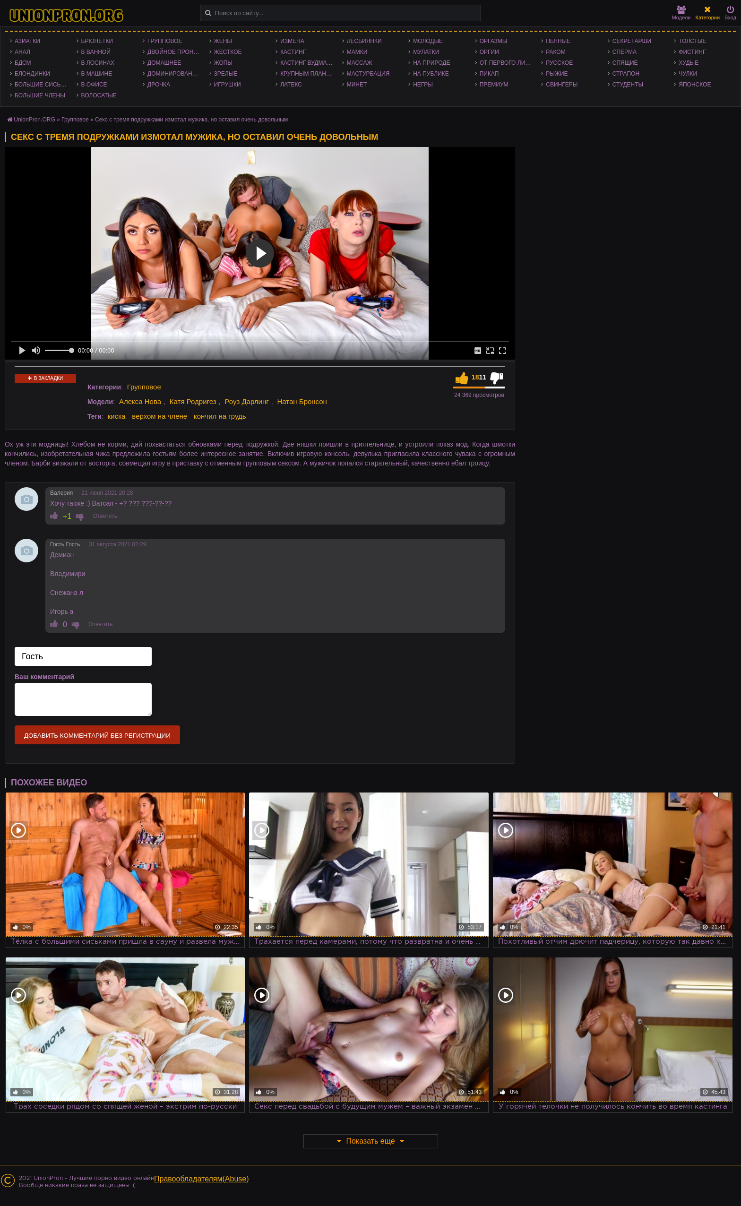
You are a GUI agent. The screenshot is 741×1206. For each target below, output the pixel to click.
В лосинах (98, 63)
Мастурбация (368, 73)
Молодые (428, 41)
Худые (688, 63)
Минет (357, 84)
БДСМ (23, 63)
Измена (292, 41)
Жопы (223, 63)
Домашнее (164, 63)
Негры (423, 84)
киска (117, 416)
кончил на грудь (220, 416)
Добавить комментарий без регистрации (97, 735)
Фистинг (692, 52)
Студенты (627, 84)
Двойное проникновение (176, 52)
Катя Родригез (193, 401)
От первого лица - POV (508, 63)
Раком (555, 52)
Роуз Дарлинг (246, 401)
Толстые (692, 41)
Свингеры (561, 84)
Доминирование (173, 73)
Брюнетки (97, 41)
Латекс (291, 84)
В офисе (94, 84)
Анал (22, 52)
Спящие (625, 63)
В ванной (96, 52)
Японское (695, 84)
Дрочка (158, 84)
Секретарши (631, 41)
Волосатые (99, 95)
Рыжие (557, 73)
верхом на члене (159, 416)
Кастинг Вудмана (307, 63)
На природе (431, 63)
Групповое (164, 41)
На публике (431, 73)
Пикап (489, 73)
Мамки (357, 52)
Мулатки (426, 52)
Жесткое (228, 52)
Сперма (624, 52)
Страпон (625, 73)
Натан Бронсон (302, 401)
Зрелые (226, 73)
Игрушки (227, 84)
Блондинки (32, 73)
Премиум (494, 84)
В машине (96, 73)
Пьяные (558, 41)
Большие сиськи (41, 84)
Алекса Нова (140, 401)
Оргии (489, 52)
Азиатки (27, 41)
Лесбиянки (364, 41)
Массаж (359, 63)
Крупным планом (307, 73)
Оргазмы (494, 41)
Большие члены (40, 95)
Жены (223, 41)
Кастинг (293, 52)
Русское (559, 63)
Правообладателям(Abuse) (201, 1179)
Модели (681, 13)
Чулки (688, 73)
